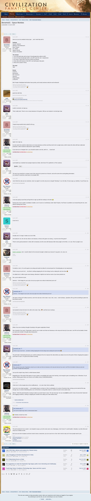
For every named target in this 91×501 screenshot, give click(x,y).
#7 (88, 178)
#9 (88, 218)
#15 (88, 324)
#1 (88, 36)
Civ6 (50, 14)
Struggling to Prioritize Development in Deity (21, 455)
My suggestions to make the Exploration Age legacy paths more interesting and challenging (31, 464)
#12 (88, 265)
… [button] (8, 34)
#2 (88, 90)
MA (10, 51)
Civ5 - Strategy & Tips (21, 460)
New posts (5, 16)
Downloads (29, 14)
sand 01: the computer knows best (20, 99)
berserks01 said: (17, 291)
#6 (88, 160)
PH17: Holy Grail (18, 402)
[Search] (84, 14)
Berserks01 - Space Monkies (17, 438)
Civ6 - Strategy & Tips (23, 456)
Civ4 (59, 14)
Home (6, 14)
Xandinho (8, 465)
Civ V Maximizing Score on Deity (15, 459)
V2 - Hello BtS (15, 439)
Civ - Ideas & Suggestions (21, 465)
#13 (88, 288)
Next (13, 34)
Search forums (11, 16)
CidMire (84, 469)
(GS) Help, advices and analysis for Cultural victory (23, 450)
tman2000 (8, 469)
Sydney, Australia (7, 157)
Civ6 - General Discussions (22, 451)
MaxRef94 (8, 451)
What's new (19, 14)
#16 (88, 345)
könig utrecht (83, 460)
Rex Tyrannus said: (18, 408)
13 (10, 34)
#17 (88, 362)
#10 (88, 233)
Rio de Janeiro (8, 440)
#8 (88, 197)
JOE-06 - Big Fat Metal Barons (17, 437)
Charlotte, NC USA (7, 193)
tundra (10, 118)
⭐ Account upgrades (19, 16)
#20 (88, 426)
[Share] (86, 37)
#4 (88, 121)
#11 (88, 249)
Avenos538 (8, 460)
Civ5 (55, 14)
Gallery (38, 14)
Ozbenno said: (17, 364)
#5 (88, 139)
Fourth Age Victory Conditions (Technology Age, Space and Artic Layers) (26, 468)
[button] (24, 14)
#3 (88, 105)
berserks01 (5, 24)
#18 (88, 382)
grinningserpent (9, 456)
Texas (10, 262)
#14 (88, 307)
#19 (88, 405)
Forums (12, 14)
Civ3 (64, 14)
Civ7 (45, 14)
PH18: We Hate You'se (25, 402)
